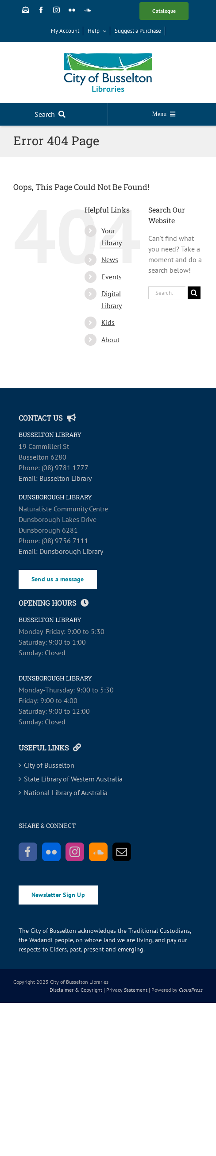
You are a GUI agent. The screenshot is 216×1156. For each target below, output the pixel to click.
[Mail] (121, 852)
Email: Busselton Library (55, 478)
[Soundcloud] (98, 852)
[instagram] (56, 10)
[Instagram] (75, 852)
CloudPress (191, 989)
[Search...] (166, 292)
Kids (108, 322)
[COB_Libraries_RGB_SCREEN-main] (108, 56)
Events (111, 276)
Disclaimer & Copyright (76, 989)
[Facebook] (28, 852)
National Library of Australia (66, 792)
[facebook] (41, 10)
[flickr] (72, 10)
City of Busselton (49, 765)
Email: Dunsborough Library (61, 551)
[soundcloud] (87, 10)
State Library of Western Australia (73, 778)
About (110, 339)
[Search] (52, 114)
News (109, 259)
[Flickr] (51, 852)
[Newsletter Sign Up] (25, 10)
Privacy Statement (126, 989)
